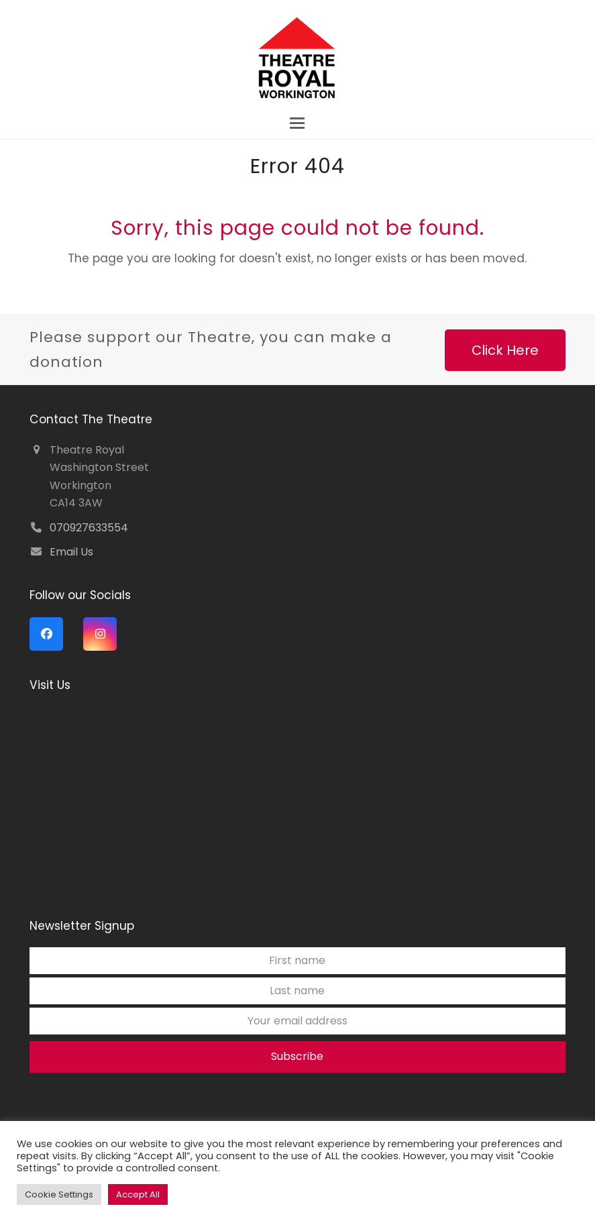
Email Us (71, 552)
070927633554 (89, 527)
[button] (297, 123)
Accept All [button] (138, 1194)
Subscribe (297, 1056)
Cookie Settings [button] (59, 1194)
